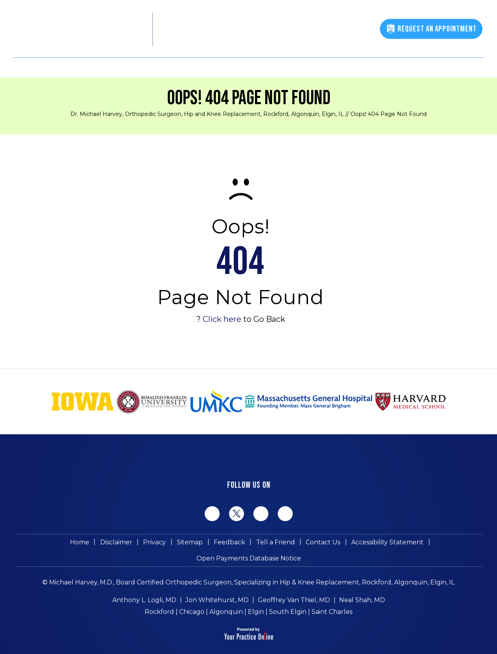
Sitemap (136, 544)
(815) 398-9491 (342, 30)
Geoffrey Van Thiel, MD (294, 588)
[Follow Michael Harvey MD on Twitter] (236, 513)
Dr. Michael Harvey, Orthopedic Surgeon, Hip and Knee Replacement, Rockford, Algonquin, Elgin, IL (207, 114)
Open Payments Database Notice (423, 544)
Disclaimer (66, 544)
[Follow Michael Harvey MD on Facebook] (212, 513)
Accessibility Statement (326, 544)
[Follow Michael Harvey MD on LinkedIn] (260, 513)
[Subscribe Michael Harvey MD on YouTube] (285, 513)
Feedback (173, 544)
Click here (222, 319)
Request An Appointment (436, 29)
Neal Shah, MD (362, 588)
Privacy (102, 544)
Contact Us (263, 544)
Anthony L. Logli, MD (144, 588)
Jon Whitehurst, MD (217, 588)
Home (31, 544)
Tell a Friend (217, 544)
